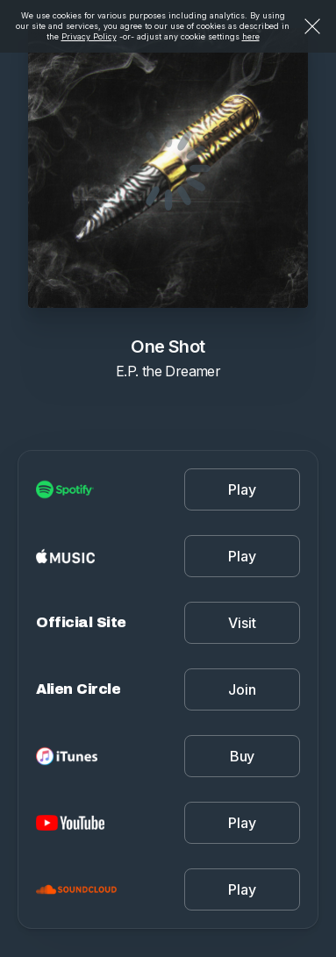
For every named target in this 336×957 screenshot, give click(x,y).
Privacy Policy (89, 36)
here (251, 36)
